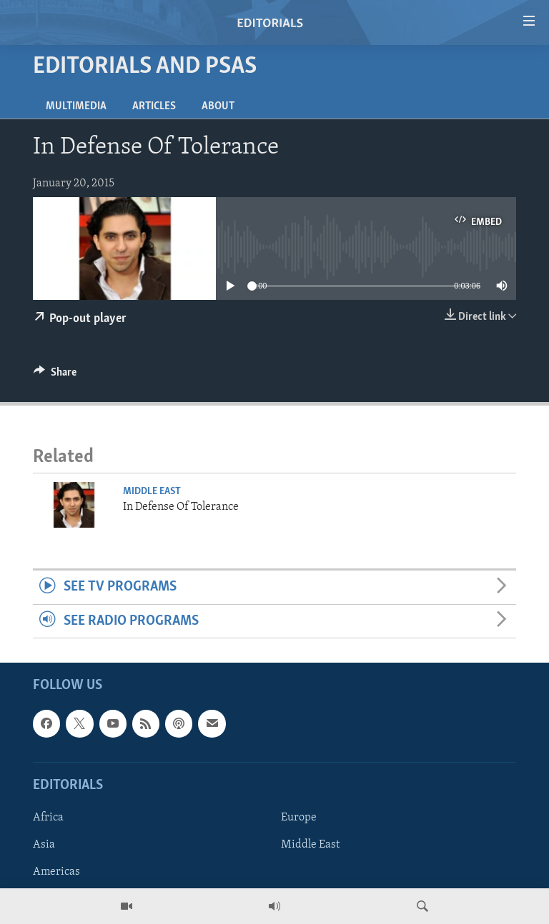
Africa (48, 817)
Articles (154, 106)
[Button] (55, 375)
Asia (44, 844)
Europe (299, 817)
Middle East (152, 491)
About (218, 106)
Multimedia (76, 106)
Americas (56, 872)
